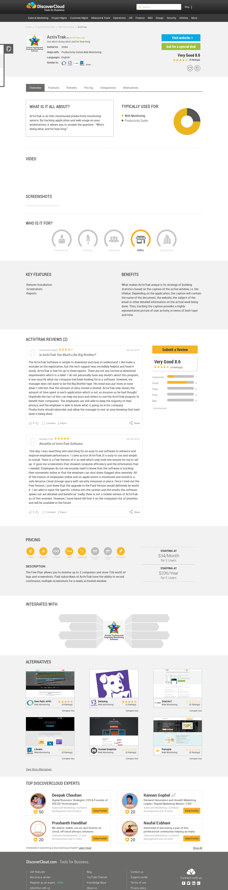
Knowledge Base (96, 864)
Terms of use (138, 864)
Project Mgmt (59, 18)
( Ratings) (186, 59)
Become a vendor (40, 859)
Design (160, 18)
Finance (140, 18)
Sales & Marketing (38, 18)
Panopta (166, 731)
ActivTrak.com (77, 37)
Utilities (183, 18)
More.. (194, 18)
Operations (119, 18)
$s (47, 7)
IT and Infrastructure (45, 26)
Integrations (108, 88)
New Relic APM (42, 683)
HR (130, 18)
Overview (35, 88)
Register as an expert (46, 864)
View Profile (100, 792)
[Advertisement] (171, 409)
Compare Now (68, 692)
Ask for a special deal (181, 46)
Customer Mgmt (79, 18)
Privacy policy (138, 870)
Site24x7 (167, 683)
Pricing (88, 88)
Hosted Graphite (107, 731)
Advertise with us (40, 870)
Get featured (37, 853)
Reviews (71, 88)
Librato (38, 731)
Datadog (103, 683)
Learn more (85, 829)
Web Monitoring (66, 26)
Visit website (181, 37)
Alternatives (130, 88)
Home (29, 26)
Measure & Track (100, 18)
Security (171, 18)
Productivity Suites (136, 120)
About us (92, 870)
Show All (197, 830)
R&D (150, 18)
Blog (187, 6)
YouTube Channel (97, 859)
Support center (139, 859)
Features (53, 88)
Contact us (137, 853)
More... (89, 64)
